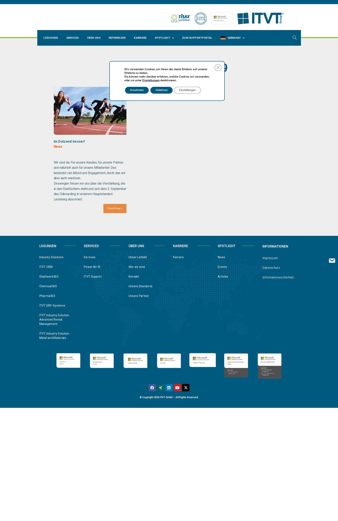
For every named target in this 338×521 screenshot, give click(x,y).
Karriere (140, 37)
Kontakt (134, 276)
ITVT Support (93, 276)
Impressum (270, 258)
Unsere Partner (139, 296)
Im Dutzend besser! (69, 141)
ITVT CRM (46, 267)
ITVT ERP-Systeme (52, 305)
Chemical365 (48, 286)
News (221, 257)
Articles (223, 276)
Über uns (94, 37)
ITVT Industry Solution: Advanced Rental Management (54, 320)
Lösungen (50, 37)
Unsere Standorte (140, 286)
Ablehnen (165, 238)
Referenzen (117, 37)
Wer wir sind (137, 267)
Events (222, 267)
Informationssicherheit (278, 277)
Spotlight (164, 38)
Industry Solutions (51, 257)
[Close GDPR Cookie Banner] (217, 215)
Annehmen (138, 238)
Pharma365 (47, 296)
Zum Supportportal (197, 37)
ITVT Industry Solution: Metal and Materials (54, 336)
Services (72, 37)
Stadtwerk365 (48, 276)
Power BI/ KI (92, 267)
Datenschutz (271, 268)
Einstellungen (150, 228)
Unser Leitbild (138, 257)
